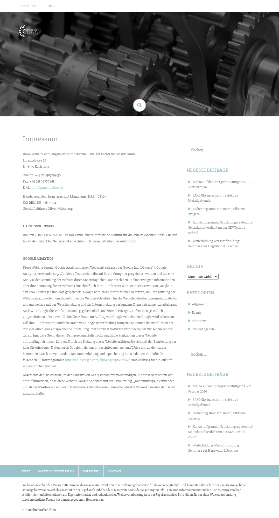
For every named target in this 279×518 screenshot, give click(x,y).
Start (26, 471)
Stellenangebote (203, 329)
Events (196, 312)
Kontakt (114, 471)
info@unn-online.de (48, 187)
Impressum (91, 471)
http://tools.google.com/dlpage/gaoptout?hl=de (98, 360)
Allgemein (199, 304)
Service (51, 6)
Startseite (29, 6)
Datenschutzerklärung (56, 471)
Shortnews (199, 321)
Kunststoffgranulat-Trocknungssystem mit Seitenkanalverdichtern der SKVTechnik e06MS (220, 227)
